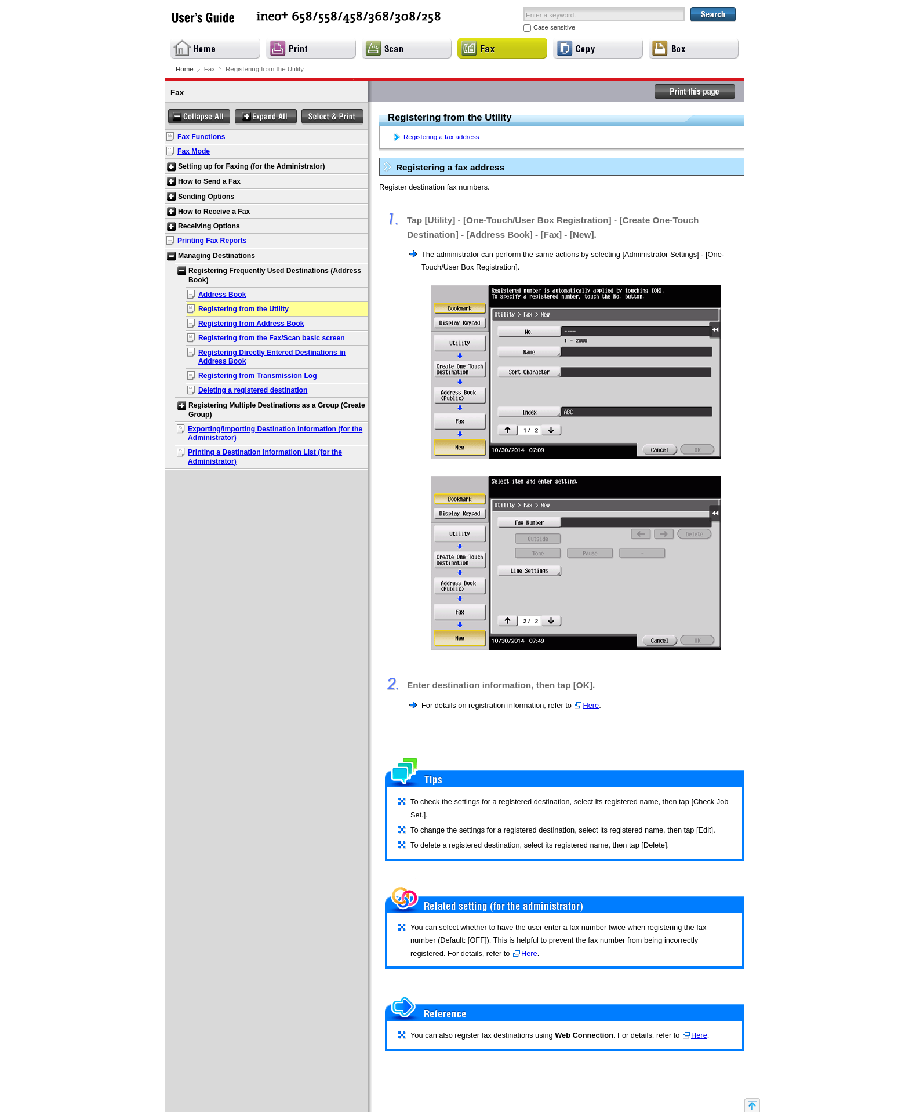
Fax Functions (201, 137)
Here (591, 705)
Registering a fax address (441, 136)
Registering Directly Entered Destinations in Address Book (272, 357)
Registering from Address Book (251, 323)
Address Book (222, 294)
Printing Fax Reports (212, 241)
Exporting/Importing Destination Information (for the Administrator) (275, 433)
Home (185, 69)
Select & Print (332, 117)
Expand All (266, 117)
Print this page (695, 91)
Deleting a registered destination (252, 390)
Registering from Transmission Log (257, 376)
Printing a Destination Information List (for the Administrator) (265, 457)
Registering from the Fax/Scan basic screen (271, 338)
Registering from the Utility (243, 309)
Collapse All (199, 117)
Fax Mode (193, 151)
